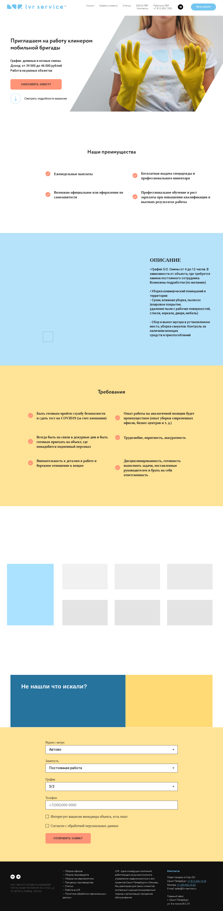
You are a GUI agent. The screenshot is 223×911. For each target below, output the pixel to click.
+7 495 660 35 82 (186, 884)
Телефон (51, 798)
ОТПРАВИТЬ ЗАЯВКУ (68, 838)
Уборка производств (77, 874)
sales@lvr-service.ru (185, 888)
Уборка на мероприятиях (79, 878)
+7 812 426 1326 (162, 8)
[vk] (12, 877)
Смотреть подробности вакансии (45, 98)
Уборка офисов (74, 871)
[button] (203, 6)
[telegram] (180, 7)
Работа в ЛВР (161, 5)
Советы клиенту (108, 5)
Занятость (52, 761)
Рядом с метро (54, 742)
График (50, 779)
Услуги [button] (90, 5)
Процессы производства (79, 882)
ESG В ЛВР (142, 5)
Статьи (127, 5)
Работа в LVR (72, 890)
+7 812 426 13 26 (196, 881)
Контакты (142, 8)
